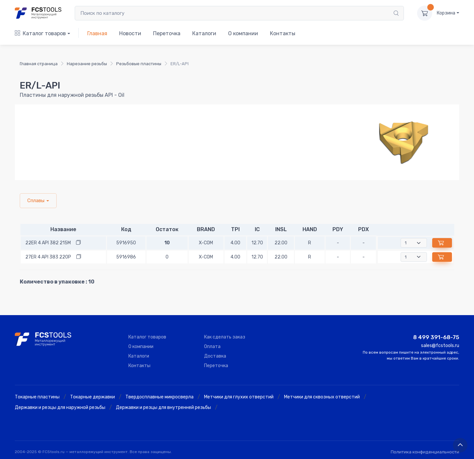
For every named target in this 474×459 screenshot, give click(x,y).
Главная (97, 33)
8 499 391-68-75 (436, 337)
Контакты (282, 33)
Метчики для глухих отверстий (239, 397)
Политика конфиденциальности (425, 451)
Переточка (166, 33)
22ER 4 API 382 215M (48, 243)
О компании (243, 33)
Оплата (212, 346)
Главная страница (39, 63)
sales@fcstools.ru (440, 345)
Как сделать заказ (224, 337)
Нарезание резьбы (87, 63)
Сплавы (35, 200)
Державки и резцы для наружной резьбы (60, 407)
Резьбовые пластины (138, 63)
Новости (130, 33)
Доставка (215, 356)
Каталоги (204, 33)
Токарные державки (92, 397)
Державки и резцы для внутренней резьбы (163, 407)
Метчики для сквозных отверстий (322, 397)
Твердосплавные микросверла (159, 397)
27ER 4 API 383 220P (48, 257)
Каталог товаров (40, 33)
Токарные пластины (37, 397)
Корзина (446, 13)
